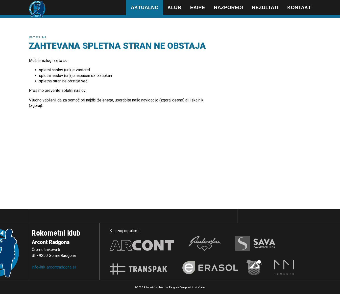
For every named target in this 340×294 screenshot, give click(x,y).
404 (43, 37)
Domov (34, 37)
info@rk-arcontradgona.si (54, 267)
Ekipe (197, 7)
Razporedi (228, 7)
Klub (174, 7)
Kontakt (299, 7)
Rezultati (265, 7)
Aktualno (144, 7)
